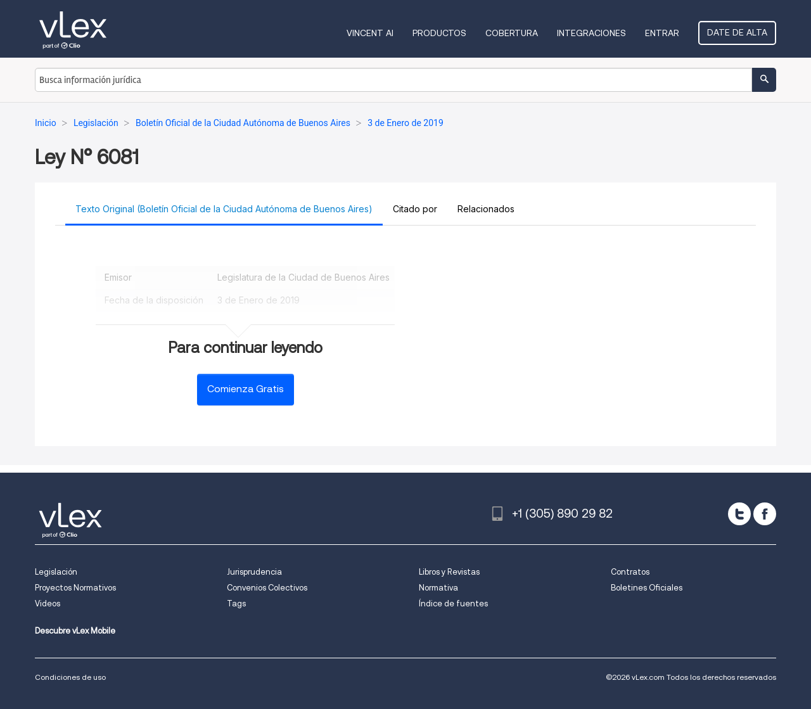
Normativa (438, 587)
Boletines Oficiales (646, 587)
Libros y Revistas (449, 572)
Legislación (56, 572)
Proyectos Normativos (75, 587)
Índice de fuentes (453, 603)
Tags (236, 603)
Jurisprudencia (254, 572)
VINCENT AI (370, 33)
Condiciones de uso (70, 677)
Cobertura (511, 33)
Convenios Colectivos (267, 587)
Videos (47, 603)
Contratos (630, 572)
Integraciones (591, 33)
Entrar (662, 33)
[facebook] (764, 513)
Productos (439, 33)
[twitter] (739, 513)
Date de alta (737, 32)
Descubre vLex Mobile (75, 631)
